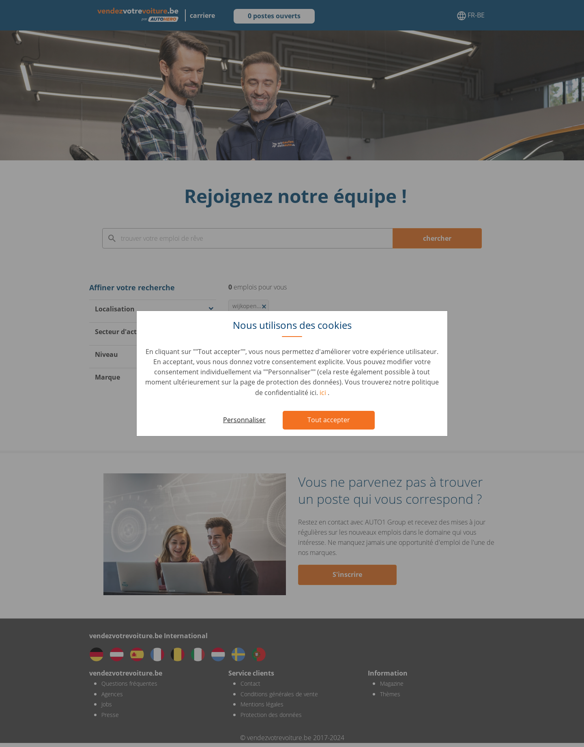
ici (324, 392)
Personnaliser (244, 419)
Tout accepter (328, 419)
